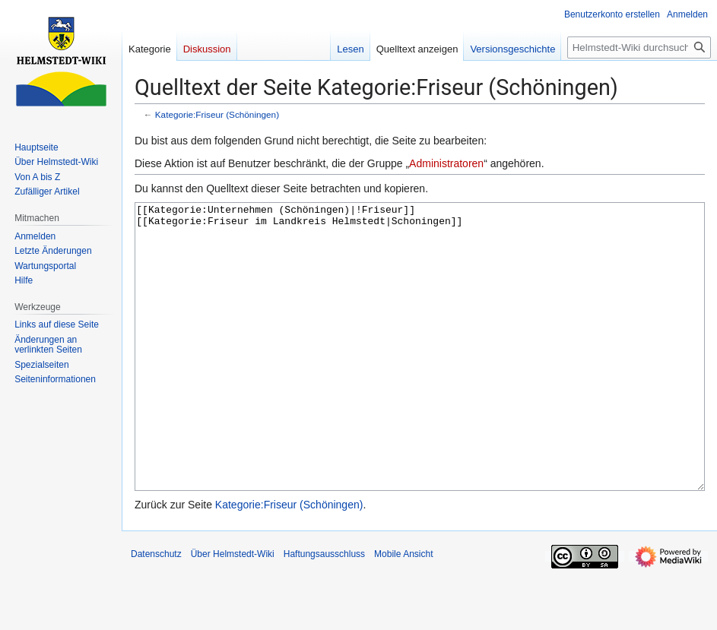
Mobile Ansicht (403, 611)
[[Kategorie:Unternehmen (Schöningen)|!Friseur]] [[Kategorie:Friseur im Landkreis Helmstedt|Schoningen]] (420, 375)
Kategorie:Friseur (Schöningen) (217, 114)
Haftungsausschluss (324, 611)
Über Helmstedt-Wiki (232, 611)
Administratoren (446, 163)
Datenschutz (156, 611)
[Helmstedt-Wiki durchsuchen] (639, 47)
